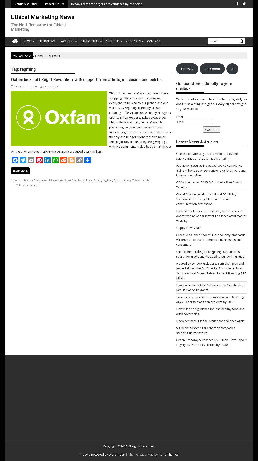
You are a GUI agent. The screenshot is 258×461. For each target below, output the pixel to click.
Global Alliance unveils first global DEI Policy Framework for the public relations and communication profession (206, 199)
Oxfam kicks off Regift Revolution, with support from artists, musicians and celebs (86, 79)
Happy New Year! (188, 228)
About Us (113, 41)
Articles (67, 41)
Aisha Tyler (33, 180)
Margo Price (85, 180)
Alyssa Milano (49, 180)
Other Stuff (90, 41)
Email (179, 117)
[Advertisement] (49, 402)
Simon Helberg (122, 180)
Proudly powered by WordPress (102, 454)
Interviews (46, 41)
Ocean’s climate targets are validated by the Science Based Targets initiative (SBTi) (102, 4)
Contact (154, 41)
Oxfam (97, 180)
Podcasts (133, 41)
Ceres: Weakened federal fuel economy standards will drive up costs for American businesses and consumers (211, 239)
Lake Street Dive (67, 180)
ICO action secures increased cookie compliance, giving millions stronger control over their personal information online (211, 170)
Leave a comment (29, 185)
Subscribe (211, 129)
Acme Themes (169, 454)
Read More (20, 170)
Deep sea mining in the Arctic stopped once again (210, 321)
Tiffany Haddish (141, 180)
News (28, 41)
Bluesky (187, 68)
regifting (107, 180)
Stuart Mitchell (49, 86)
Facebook (212, 68)
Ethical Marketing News (42, 16)
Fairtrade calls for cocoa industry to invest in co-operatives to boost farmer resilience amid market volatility (211, 216)
